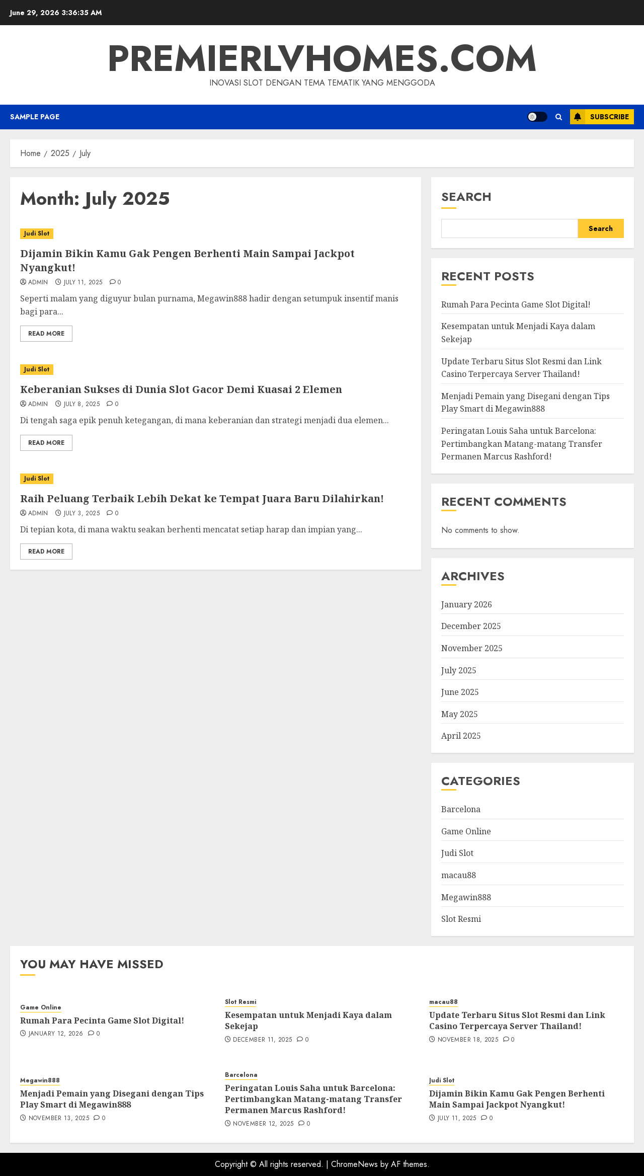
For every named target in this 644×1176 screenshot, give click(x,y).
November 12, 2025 (263, 1124)
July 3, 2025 (82, 514)
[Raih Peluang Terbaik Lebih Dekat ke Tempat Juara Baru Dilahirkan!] (215, 479)
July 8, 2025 (82, 405)
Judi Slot (36, 233)
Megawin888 (466, 897)
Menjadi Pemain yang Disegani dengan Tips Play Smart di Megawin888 (525, 402)
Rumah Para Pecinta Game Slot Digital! (516, 304)
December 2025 (471, 626)
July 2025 (458, 670)
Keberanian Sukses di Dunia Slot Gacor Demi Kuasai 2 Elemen (181, 389)
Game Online (466, 831)
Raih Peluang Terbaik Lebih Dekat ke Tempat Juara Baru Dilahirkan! (202, 498)
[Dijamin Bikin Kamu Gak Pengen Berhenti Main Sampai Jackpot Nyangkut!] (215, 234)
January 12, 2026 (56, 1034)
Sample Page (34, 117)
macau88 (458, 875)
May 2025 (459, 714)
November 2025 (472, 648)
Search (466, 196)
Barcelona (460, 809)
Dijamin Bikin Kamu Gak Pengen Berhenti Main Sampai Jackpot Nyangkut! (517, 1099)
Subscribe (599, 116)
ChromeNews (354, 1164)
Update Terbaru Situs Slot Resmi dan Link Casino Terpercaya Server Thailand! (517, 1020)
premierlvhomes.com (322, 58)
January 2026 (466, 604)
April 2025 (461, 735)
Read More (46, 333)
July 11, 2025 (83, 283)
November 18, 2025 (468, 1040)
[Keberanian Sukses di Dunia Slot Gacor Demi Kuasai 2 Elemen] (215, 369)
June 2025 (460, 691)
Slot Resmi (461, 918)
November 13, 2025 (59, 1119)
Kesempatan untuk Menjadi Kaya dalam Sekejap (308, 1020)
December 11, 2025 (262, 1040)
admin (38, 283)
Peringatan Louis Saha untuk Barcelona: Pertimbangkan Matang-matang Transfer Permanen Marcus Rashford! (521, 443)
